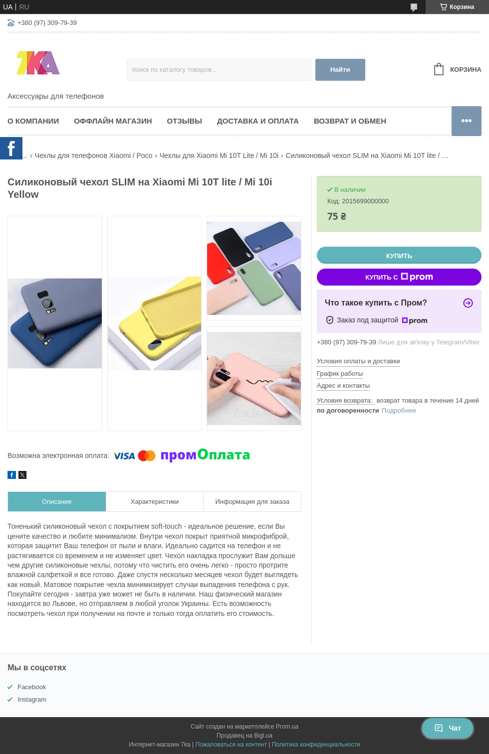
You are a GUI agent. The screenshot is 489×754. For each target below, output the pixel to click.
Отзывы (184, 121)
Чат (447, 728)
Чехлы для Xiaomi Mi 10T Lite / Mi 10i (219, 155)
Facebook (31, 687)
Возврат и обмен (350, 121)
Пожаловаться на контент (231, 744)
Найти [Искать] (340, 69)
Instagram (31, 699)
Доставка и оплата (258, 121)
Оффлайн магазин (113, 121)
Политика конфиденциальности (316, 744)
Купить (399, 256)
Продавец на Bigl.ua (244, 735)
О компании (33, 121)
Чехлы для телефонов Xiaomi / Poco (94, 155)
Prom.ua (287, 726)
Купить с (399, 277)
